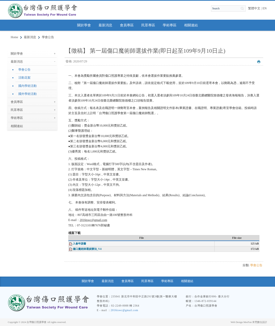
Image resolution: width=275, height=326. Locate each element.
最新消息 (30, 37)
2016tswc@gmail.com (124, 310)
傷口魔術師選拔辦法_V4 (87, 248)
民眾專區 (17, 109)
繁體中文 (254, 8)
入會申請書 (79, 243)
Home (14, 37)
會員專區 (17, 101)
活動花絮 (24, 77)
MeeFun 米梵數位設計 (255, 322)
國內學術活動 (27, 85)
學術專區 (17, 117)
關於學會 (17, 53)
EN (265, 8)
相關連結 (17, 126)
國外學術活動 (27, 93)
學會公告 (48, 37)
